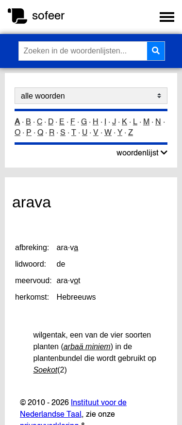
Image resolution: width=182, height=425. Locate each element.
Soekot (45, 370)
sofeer (48, 15)
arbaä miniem (87, 346)
